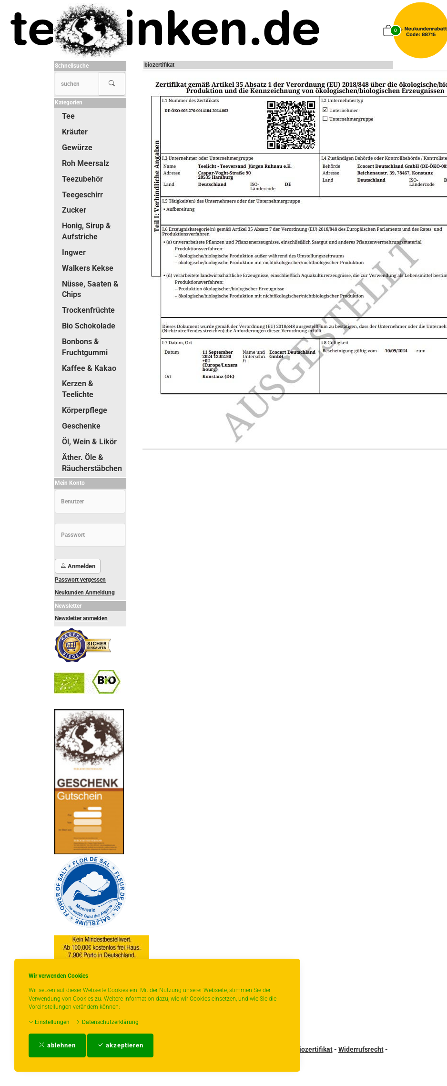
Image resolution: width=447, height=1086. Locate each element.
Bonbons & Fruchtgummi (85, 347)
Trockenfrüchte (88, 310)
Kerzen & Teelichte (77, 389)
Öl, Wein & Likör (89, 441)
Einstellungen (49, 1022)
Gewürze (77, 147)
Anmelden (77, 566)
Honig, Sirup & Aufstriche (86, 231)
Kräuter (75, 131)
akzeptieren (120, 1045)
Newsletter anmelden (81, 618)
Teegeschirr (82, 194)
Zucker (74, 210)
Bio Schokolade (88, 325)
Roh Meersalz (85, 163)
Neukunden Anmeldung (85, 592)
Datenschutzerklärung (107, 1022)
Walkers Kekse (87, 268)
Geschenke (81, 425)
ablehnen (57, 1045)
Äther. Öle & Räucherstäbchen (92, 463)
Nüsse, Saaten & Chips (90, 289)
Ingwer (74, 252)
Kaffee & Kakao (89, 368)
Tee (68, 116)
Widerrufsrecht (361, 1049)
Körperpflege (84, 410)
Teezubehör (82, 179)
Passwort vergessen (80, 579)
